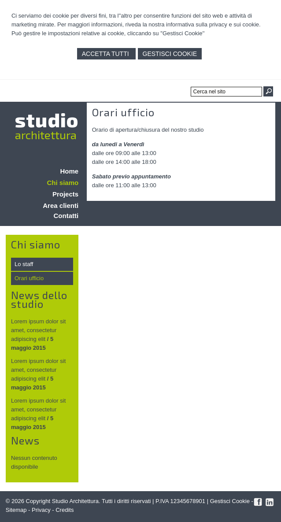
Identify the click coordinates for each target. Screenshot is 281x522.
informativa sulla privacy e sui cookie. (213, 24)
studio (46, 119)
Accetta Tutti (106, 53)
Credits (64, 510)
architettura (46, 134)
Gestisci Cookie (170, 53)
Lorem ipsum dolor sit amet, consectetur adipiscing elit (38, 330)
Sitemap (16, 510)
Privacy (41, 510)
